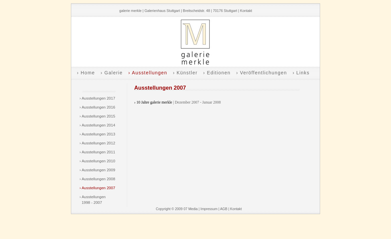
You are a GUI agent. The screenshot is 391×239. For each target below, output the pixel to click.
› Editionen (217, 72)
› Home (86, 72)
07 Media (191, 209)
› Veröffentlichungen (261, 72)
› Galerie (112, 72)
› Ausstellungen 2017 (97, 98)
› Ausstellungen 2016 (97, 107)
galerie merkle (130, 11)
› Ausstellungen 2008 (97, 179)
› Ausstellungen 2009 (97, 170)
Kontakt (246, 11)
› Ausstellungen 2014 (97, 125)
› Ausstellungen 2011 (97, 152)
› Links (301, 72)
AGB (223, 209)
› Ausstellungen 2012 (97, 143)
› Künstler (185, 72)
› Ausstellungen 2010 (97, 161)
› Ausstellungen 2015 (97, 116)
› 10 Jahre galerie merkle (153, 102)
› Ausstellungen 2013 (97, 134)
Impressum (208, 209)
